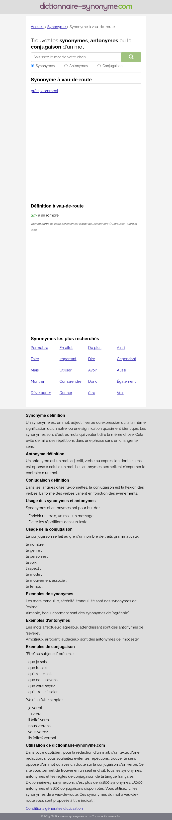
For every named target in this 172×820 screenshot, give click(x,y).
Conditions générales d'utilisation (54, 808)
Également (126, 381)
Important (68, 359)
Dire (91, 359)
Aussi (121, 370)
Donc (92, 381)
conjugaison (46, 47)
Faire (35, 359)
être (91, 392)
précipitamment (44, 91)
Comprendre (71, 381)
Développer (41, 392)
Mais (35, 370)
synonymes (74, 40)
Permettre (39, 347)
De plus (94, 347)
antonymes (104, 40)
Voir (120, 392)
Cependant (126, 359)
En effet (66, 347)
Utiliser (66, 370)
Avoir (92, 370)
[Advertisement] (86, 149)
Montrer (38, 381)
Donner (66, 392)
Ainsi (121, 347)
